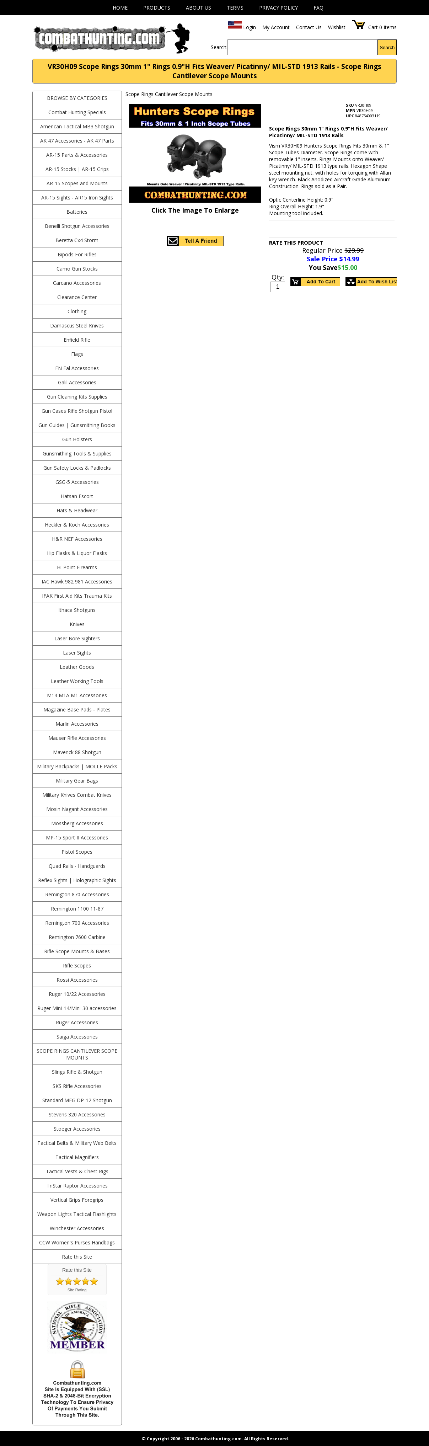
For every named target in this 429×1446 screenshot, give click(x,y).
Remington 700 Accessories (77, 922)
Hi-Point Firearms (77, 567)
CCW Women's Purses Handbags (77, 1242)
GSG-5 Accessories (77, 482)
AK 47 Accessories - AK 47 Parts (77, 140)
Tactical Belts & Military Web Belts (77, 1143)
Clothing (77, 311)
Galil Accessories (77, 382)
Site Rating (77, 1290)
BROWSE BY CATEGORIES (77, 98)
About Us (198, 7)
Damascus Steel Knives (77, 325)
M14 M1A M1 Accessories (77, 695)
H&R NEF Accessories (77, 538)
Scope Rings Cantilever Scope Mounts (77, 1054)
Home (120, 7)
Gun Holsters (77, 439)
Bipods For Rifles (77, 254)
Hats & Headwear (77, 510)
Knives (77, 624)
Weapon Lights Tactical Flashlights (77, 1214)
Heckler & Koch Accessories (77, 524)
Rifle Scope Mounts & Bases (77, 951)
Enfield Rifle (77, 339)
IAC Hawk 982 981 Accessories (77, 581)
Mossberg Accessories (77, 823)
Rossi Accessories (77, 979)
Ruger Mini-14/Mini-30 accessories (77, 1008)
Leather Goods (77, 666)
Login (249, 27)
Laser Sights (77, 652)
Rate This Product (296, 242)
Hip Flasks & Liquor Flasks (77, 553)
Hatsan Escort (77, 496)
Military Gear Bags (77, 780)
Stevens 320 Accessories (77, 1114)
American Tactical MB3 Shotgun (77, 126)
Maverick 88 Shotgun (77, 752)
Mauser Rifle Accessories (77, 738)
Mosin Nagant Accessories (77, 809)
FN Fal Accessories (77, 368)
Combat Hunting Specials (77, 112)
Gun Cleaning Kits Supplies (77, 396)
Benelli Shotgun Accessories (77, 226)
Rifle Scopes (77, 965)
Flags (77, 354)
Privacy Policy (278, 7)
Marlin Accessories (76, 723)
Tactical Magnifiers (77, 1157)
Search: (219, 47)
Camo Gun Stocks (77, 268)
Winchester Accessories (77, 1228)
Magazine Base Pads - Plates (77, 709)
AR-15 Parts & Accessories (77, 154)
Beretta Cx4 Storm (76, 240)
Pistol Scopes (76, 851)
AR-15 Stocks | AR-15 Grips (77, 169)
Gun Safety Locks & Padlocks (77, 467)
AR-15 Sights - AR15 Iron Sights (77, 197)
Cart (373, 27)
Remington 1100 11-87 (77, 908)
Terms (235, 7)
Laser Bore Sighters (77, 638)
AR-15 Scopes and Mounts (77, 183)
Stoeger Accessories (77, 1128)
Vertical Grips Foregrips (76, 1199)
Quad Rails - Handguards (77, 866)
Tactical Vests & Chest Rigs (77, 1171)
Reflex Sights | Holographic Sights (77, 880)
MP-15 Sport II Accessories (77, 837)
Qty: (278, 277)
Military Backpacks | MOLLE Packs (77, 766)
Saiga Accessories (77, 1036)
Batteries (76, 211)
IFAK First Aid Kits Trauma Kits (77, 595)
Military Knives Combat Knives (77, 794)
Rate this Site (77, 1256)
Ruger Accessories (77, 1022)
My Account (276, 27)
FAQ (318, 7)
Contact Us (309, 27)
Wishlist (336, 27)
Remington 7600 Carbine (77, 937)
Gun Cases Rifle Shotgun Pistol (77, 410)
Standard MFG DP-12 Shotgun (77, 1100)
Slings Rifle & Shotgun (77, 1071)
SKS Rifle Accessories (77, 1086)
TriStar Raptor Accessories (77, 1185)
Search (387, 47)
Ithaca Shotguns (77, 610)
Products (156, 7)
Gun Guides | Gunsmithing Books (77, 425)
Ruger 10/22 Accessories (77, 994)
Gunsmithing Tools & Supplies (77, 453)
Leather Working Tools (77, 681)
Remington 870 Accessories (77, 894)
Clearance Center (77, 297)
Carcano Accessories (77, 282)
